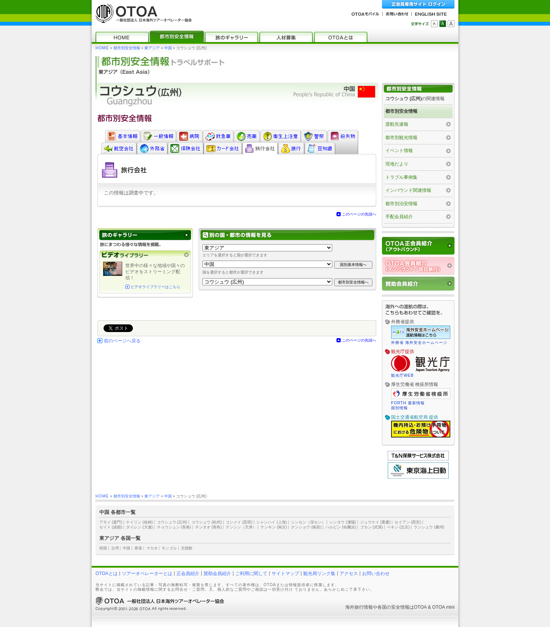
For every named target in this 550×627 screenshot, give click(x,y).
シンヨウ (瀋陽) (342, 522)
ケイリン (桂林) (139, 522)
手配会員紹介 (399, 216)
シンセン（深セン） (308, 522)
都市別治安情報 (401, 203)
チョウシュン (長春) (174, 527)
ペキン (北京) (398, 527)
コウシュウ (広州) (172, 522)
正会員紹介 (187, 573)
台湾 (115, 548)
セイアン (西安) (408, 522)
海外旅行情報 (359, 607)
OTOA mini (443, 607)
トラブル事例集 (401, 177)
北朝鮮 (186, 548)
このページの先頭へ (359, 214)
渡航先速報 (396, 124)
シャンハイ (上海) (271, 522)
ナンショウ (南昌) (306, 527)
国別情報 (399, 408)
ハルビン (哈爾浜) (340, 527)
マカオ (152, 548)
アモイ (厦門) (110, 522)
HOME (102, 48)
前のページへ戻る (122, 341)
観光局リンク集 (319, 573)
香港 (138, 548)
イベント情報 (399, 150)
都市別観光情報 (401, 137)
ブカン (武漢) (371, 527)
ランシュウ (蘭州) (429, 527)
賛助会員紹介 (217, 573)
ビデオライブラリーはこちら (155, 287)
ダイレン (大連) (139, 527)
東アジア (152, 48)
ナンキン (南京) (273, 527)
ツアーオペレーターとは (147, 573)
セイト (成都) (110, 527)
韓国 (103, 548)
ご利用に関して (251, 573)
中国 (168, 48)
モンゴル (169, 548)
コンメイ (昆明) (239, 522)
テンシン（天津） (241, 527)
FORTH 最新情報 (408, 403)
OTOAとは (106, 573)
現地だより (396, 164)
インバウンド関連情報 (408, 190)
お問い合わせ (376, 573)
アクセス (349, 573)
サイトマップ (285, 573)
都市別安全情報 (126, 48)
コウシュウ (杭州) (206, 522)
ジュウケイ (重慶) (375, 522)
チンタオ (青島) (208, 527)
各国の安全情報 (393, 607)
